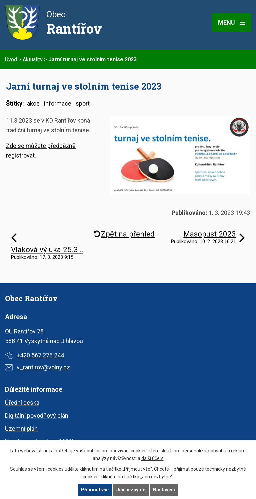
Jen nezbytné (130, 489)
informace (57, 103)
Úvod (11, 59)
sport (83, 103)
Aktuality (33, 59)
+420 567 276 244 (40, 355)
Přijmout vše (95, 489)
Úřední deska (22, 402)
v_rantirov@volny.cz (43, 367)
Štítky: (15, 103)
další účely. (152, 458)
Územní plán (21, 428)
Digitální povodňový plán (36, 415)
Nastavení (164, 489)
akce (33, 103)
